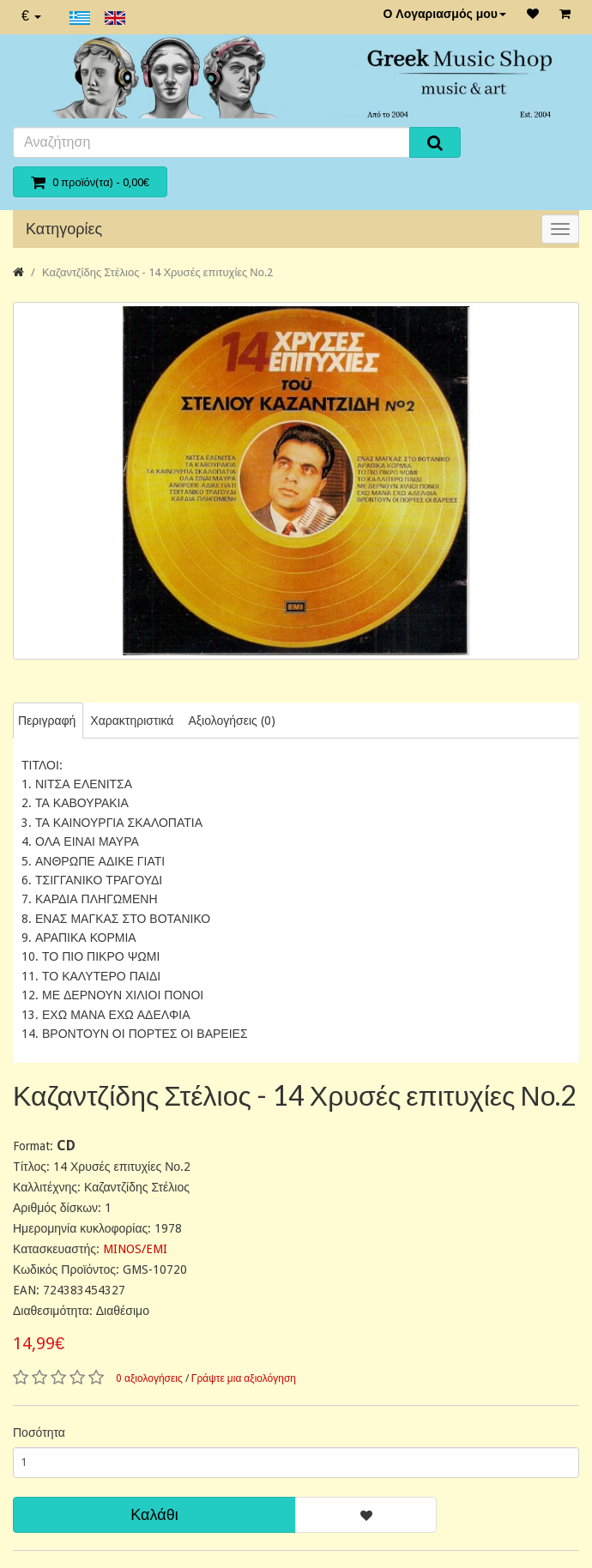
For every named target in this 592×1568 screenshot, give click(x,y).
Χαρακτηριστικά (131, 720)
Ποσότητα (39, 1432)
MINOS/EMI (135, 1249)
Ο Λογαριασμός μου (444, 14)
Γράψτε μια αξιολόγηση (243, 1378)
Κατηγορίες (64, 229)
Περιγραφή (47, 720)
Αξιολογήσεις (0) (231, 720)
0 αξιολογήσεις (149, 1378)
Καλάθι (154, 1514)
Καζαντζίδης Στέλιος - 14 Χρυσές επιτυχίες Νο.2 (157, 272)
